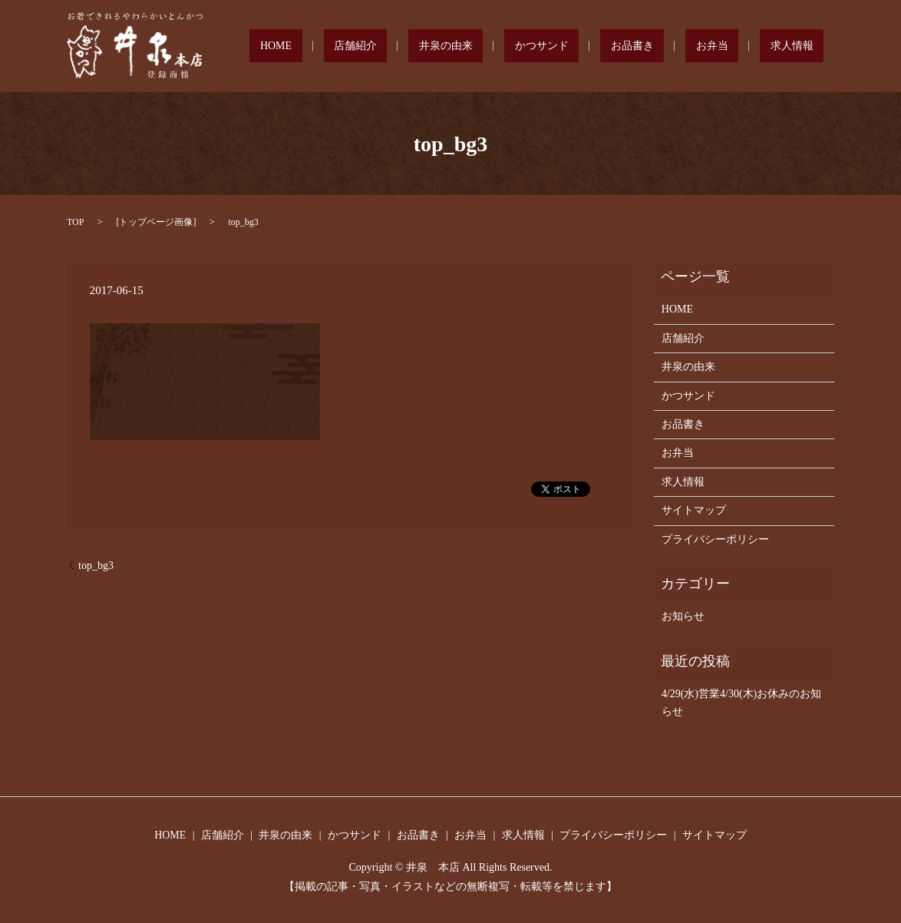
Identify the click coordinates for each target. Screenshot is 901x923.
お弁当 (743, 46)
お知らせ (683, 616)
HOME (410, 46)
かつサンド (614, 46)
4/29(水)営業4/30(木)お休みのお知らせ (741, 702)
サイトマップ (694, 510)
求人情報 (802, 46)
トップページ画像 (156, 222)
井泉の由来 (539, 46)
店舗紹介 (468, 46)
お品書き (683, 46)
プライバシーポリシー (715, 539)
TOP (75, 222)
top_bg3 (96, 565)
